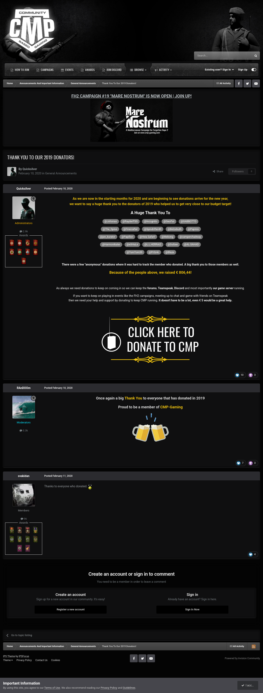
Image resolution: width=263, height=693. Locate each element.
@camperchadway (190, 236)
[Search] (213, 56)
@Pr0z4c (154, 252)
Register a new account (71, 609)
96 (24, 518)
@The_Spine (110, 229)
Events (67, 69)
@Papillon (127, 236)
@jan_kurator (107, 236)
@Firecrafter (130, 229)
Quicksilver (29, 169)
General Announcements (61, 173)
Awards (87, 69)
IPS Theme (9, 656)
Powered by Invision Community (242, 658)
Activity (163, 69)
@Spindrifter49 (152, 229)
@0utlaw (173, 244)
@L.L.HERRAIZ (152, 244)
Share (218, 171)
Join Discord (111, 69)
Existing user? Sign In (219, 69)
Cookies (55, 660)
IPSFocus (24, 656)
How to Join (20, 69)
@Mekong (167, 236)
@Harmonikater (111, 244)
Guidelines (129, 687)
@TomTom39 (134, 252)
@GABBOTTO (188, 221)
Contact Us (41, 660)
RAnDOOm (24, 388)
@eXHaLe (132, 244)
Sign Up (242, 69)
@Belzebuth (175, 229)
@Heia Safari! (147, 236)
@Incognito (150, 221)
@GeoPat (169, 221)
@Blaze (169, 252)
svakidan (23, 476)
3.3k (24, 430)
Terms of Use (52, 687)
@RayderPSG (130, 221)
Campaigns (45, 69)
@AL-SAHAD (191, 244)
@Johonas (111, 221)
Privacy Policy (24, 660)
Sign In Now (192, 609)
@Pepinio (193, 229)
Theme (8, 660)
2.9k (24, 231)
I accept (248, 685)
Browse (138, 69)
